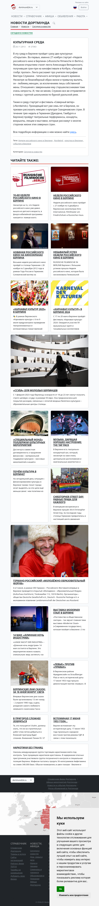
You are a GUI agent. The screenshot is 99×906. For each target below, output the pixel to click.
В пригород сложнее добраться (27, 720)
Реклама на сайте (81, 2)
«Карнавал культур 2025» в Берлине (29, 311)
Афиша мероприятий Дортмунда (61, 782)
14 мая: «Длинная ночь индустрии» (28, 636)
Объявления (65, 16)
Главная (14, 26)
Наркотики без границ (28, 747)
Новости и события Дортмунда (61, 785)
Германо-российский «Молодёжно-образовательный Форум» (49, 582)
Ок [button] (60, 889)
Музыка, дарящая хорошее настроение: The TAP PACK (67, 442)
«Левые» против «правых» (63, 666)
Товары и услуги (18, 854)
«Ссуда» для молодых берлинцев (35, 390)
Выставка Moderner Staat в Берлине (66, 611)
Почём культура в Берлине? (24, 473)
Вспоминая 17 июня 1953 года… (66, 720)
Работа (81, 16)
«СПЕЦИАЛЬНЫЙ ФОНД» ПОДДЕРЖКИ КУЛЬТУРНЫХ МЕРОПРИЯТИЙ (29, 442)
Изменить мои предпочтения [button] (73, 895)
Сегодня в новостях (41, 26)
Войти (83, 7)
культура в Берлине (74, 140)
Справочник (34, 16)
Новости (16, 16)
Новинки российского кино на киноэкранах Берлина (28, 255)
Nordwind (58, 140)
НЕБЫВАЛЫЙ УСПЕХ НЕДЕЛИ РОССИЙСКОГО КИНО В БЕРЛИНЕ (67, 255)
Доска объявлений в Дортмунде (63, 788)
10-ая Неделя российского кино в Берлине (27, 198)
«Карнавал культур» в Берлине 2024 (67, 311)
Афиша (49, 16)
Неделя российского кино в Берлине (35, 140)
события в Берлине (22, 143)
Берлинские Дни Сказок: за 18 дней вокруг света (29, 691)
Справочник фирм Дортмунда (62, 779)
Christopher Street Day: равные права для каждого (68, 499)
